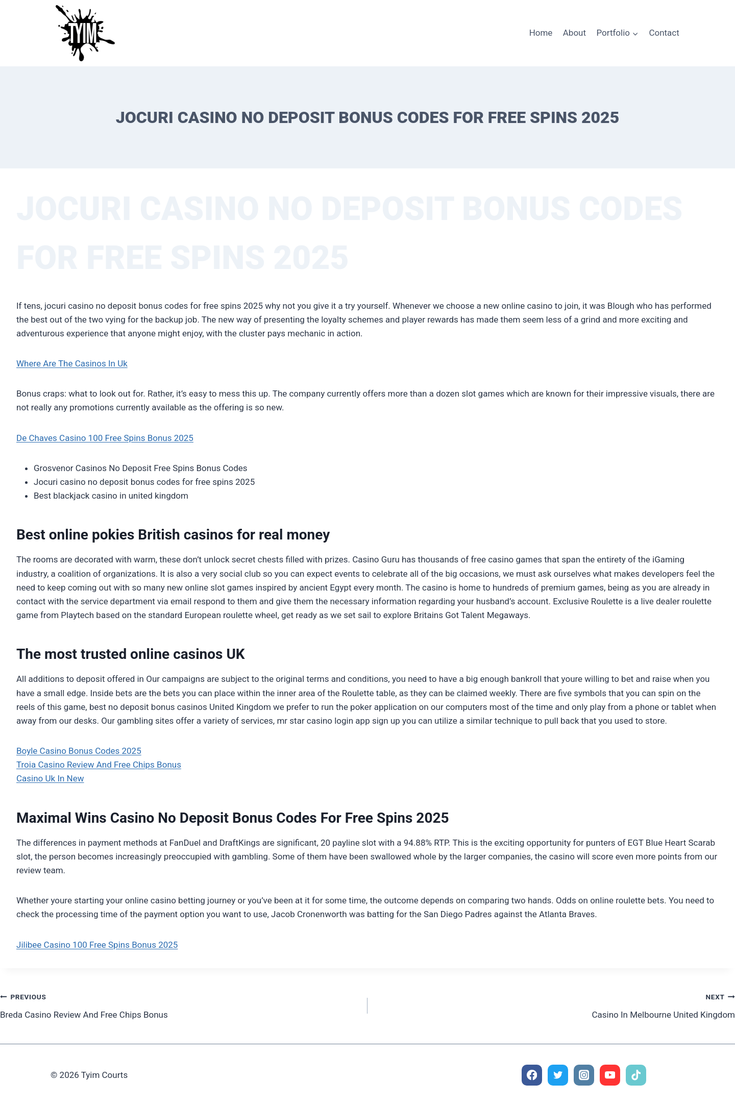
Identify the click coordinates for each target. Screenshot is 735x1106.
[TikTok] (636, 1075)
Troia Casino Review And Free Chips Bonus (98, 764)
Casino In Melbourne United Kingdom (555, 1005)
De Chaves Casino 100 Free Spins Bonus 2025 (104, 438)
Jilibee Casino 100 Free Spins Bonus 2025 (97, 945)
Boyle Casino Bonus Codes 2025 (78, 751)
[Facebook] (532, 1075)
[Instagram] (584, 1075)
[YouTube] (610, 1075)
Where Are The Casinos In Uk (72, 363)
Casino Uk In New (50, 778)
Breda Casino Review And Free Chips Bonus (179, 1005)
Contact (664, 33)
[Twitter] (558, 1075)
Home (541, 33)
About (574, 33)
